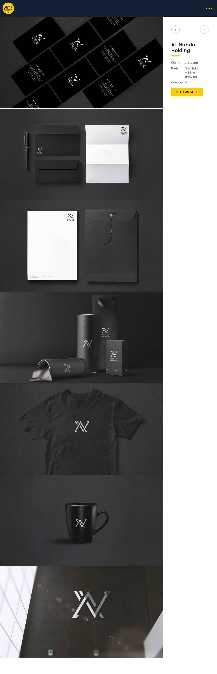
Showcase (187, 92)
